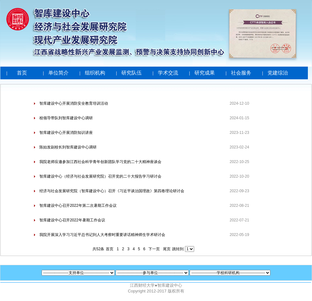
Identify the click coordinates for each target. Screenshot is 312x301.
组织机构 (95, 72)
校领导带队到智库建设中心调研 (66, 118)
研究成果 (204, 72)
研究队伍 (131, 72)
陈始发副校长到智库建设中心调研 (68, 147)
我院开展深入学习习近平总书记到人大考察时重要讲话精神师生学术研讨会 (102, 234)
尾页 (167, 249)
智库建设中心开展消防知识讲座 (66, 132)
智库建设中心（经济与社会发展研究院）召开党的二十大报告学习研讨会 (100, 176)
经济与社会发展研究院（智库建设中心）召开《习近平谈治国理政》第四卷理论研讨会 (111, 191)
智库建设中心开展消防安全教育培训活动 (73, 103)
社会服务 (241, 72)
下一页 (154, 249)
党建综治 (278, 72)
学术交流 (168, 72)
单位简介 (58, 72)
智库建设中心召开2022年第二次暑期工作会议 (78, 205)
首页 (22, 72)
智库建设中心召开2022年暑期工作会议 (72, 220)
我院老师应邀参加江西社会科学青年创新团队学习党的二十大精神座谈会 (100, 162)
